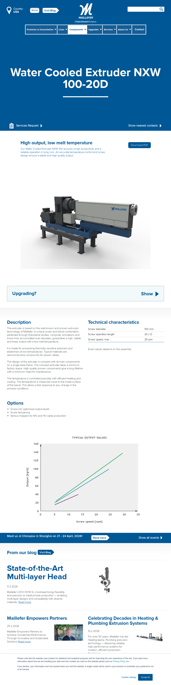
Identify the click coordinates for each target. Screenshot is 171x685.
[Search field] (146, 9)
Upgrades (93, 29)
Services (108, 29)
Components (76, 29)
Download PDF (139, 145)
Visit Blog (50, 10)
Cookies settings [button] (128, 677)
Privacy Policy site (121, 661)
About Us (123, 29)
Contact (139, 29)
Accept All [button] (145, 677)
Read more (99, 538)
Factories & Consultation (40, 29)
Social (35, 10)
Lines (61, 29)
